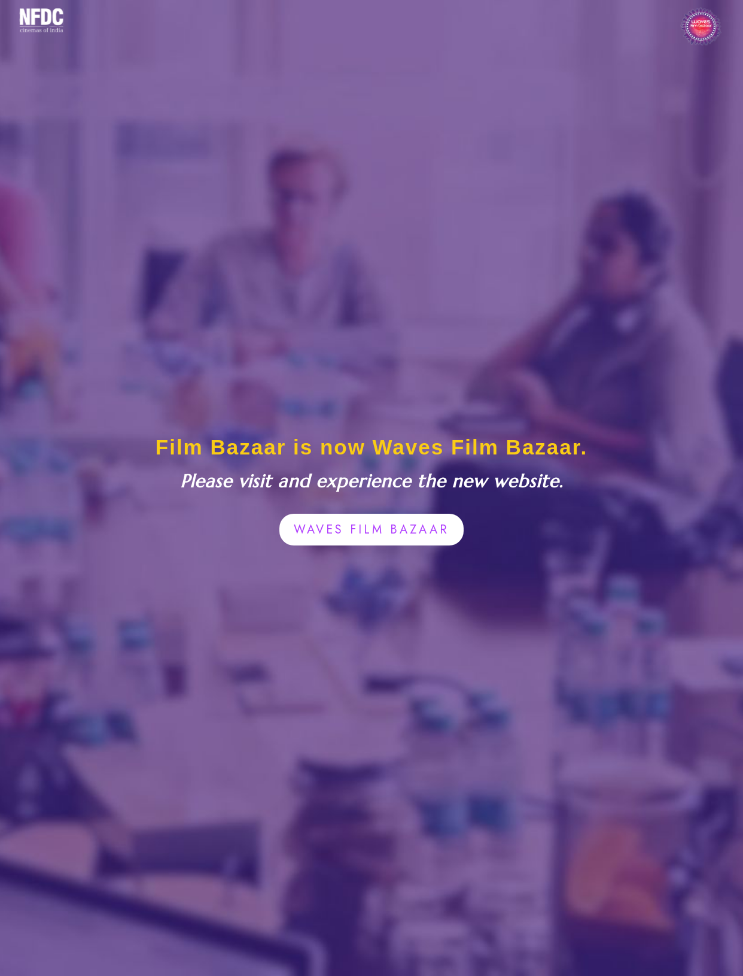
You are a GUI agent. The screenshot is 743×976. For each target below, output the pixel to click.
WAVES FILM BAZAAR (371, 529)
